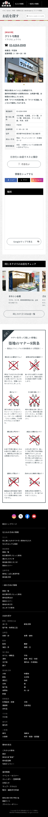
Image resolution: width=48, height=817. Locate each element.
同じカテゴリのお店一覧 (24, 313)
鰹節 (25, 644)
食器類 (4, 705)
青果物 (4, 690)
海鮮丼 (26, 733)
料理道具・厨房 (8, 702)
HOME (4, 10)
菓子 (4, 665)
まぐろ (4, 624)
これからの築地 (8, 750)
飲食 (4, 694)
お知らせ (6, 782)
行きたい (24, 164)
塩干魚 (4, 687)
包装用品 (27, 705)
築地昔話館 (6, 760)
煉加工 (4, 680)
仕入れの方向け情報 (10, 532)
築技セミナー (7, 565)
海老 (25, 680)
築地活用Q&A (7, 597)
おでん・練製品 (8, 655)
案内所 (4, 725)
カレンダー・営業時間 (11, 779)
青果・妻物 (28, 635)
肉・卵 (26, 690)
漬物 (4, 658)
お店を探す (10, 10)
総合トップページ (9, 524)
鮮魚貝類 (27, 624)
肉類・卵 (5, 635)
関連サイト (6, 801)
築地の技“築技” (8, 757)
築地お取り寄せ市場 (9, 798)
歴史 (4, 754)
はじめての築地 (8, 607)
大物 (4, 673)
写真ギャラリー (8, 764)
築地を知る (6, 744)
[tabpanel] (24, 70)
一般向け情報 (33, 4)
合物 (4, 683)
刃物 (25, 702)
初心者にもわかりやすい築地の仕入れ (16, 540)
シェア (10, 180)
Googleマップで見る (22, 241)
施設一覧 (5, 552)
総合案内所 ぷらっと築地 (11, 555)
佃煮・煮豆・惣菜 (31, 658)
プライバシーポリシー (10, 804)
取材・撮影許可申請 (10, 790)
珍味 (25, 655)
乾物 (4, 644)
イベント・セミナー (10, 775)
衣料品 (4, 708)
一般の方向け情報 (9, 585)
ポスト (24, 180)
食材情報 (6, 772)
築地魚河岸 (6, 577)
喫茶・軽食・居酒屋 (31, 736)
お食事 (4, 736)
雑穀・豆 (27, 647)
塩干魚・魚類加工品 (10, 627)
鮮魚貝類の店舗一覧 (34, 10)
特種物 (26, 673)
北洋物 (26, 677)
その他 (4, 717)
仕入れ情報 (19, 4)
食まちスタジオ (8, 559)
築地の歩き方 (7, 604)
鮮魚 (4, 677)
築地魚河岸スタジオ (10, 562)
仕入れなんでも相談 (10, 544)
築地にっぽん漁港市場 (10, 573)
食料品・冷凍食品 (31, 662)
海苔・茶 (5, 647)
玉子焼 (4, 662)
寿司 (4, 733)
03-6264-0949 (17, 45)
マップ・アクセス (9, 786)
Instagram (37, 180)
